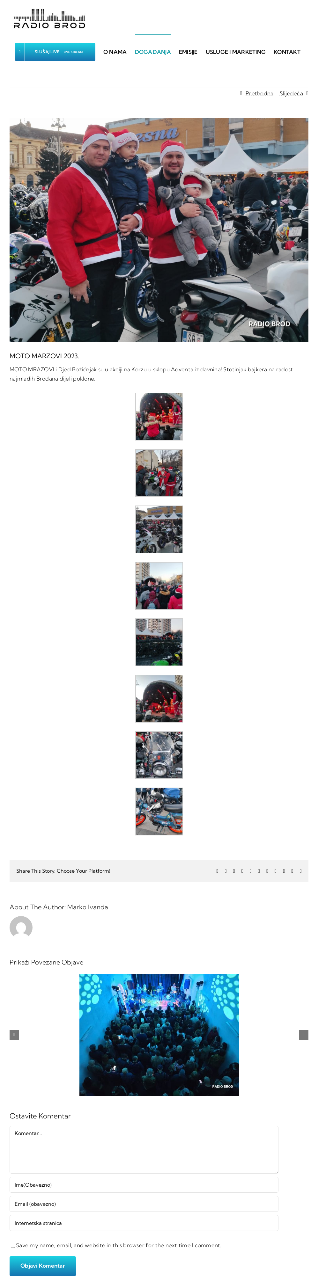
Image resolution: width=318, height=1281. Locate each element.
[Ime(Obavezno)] (144, 1185)
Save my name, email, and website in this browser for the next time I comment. (119, 1245)
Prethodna (259, 93)
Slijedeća (291, 93)
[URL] (144, 1223)
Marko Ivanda (87, 907)
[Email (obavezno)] (144, 1204)
